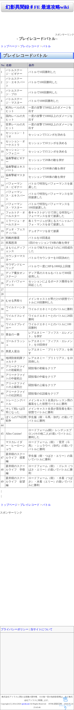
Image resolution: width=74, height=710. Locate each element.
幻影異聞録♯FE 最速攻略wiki (37, 7)
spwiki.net (26, 704)
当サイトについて (41, 629)
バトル (46, 46)
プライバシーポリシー (14, 629)
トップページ (9, 46)
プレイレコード (29, 46)
